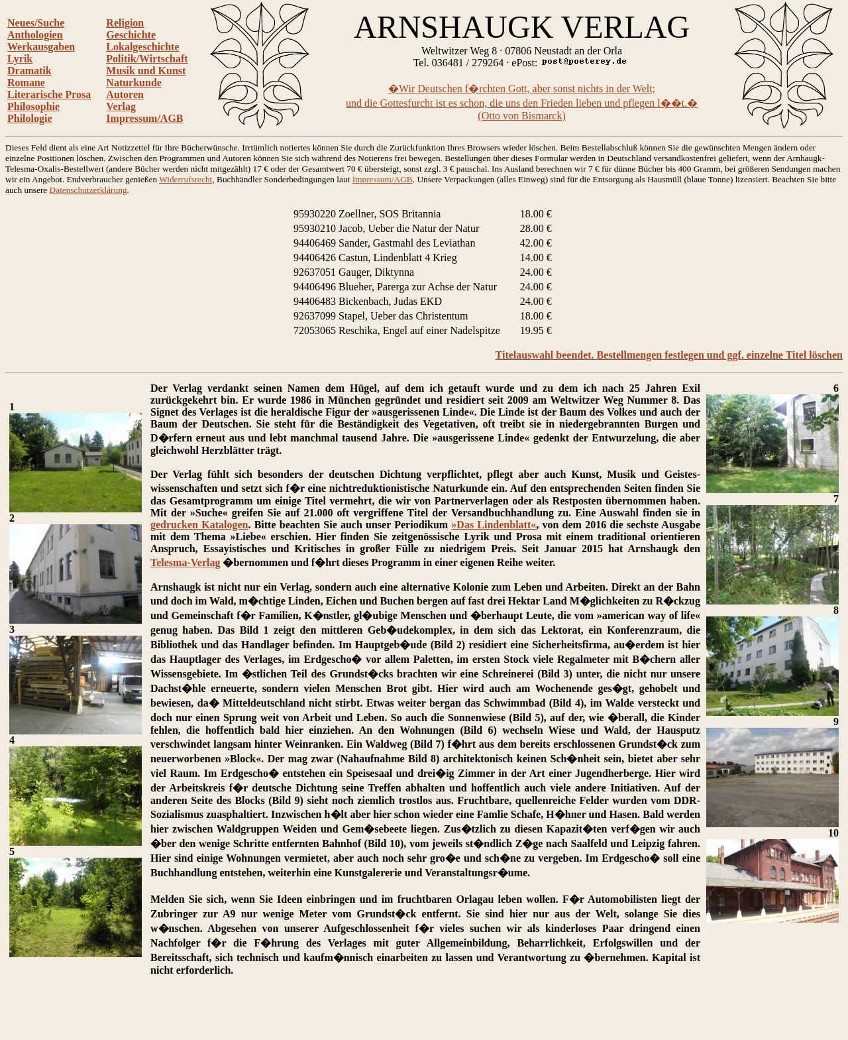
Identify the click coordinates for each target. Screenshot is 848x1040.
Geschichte (131, 34)
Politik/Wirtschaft (146, 58)
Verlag (121, 106)
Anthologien (35, 34)
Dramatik (29, 70)
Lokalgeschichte (142, 46)
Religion (125, 23)
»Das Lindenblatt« (493, 524)
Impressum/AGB (144, 118)
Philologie (29, 118)
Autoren (125, 94)
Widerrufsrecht (185, 179)
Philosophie (33, 106)
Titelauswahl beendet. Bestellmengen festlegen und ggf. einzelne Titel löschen (669, 355)
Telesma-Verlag (185, 562)
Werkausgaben (41, 46)
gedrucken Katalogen (199, 524)
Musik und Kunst (146, 70)
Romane (26, 82)
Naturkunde (134, 82)
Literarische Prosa (49, 94)
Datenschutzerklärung (88, 190)
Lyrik (19, 58)
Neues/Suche (35, 23)
